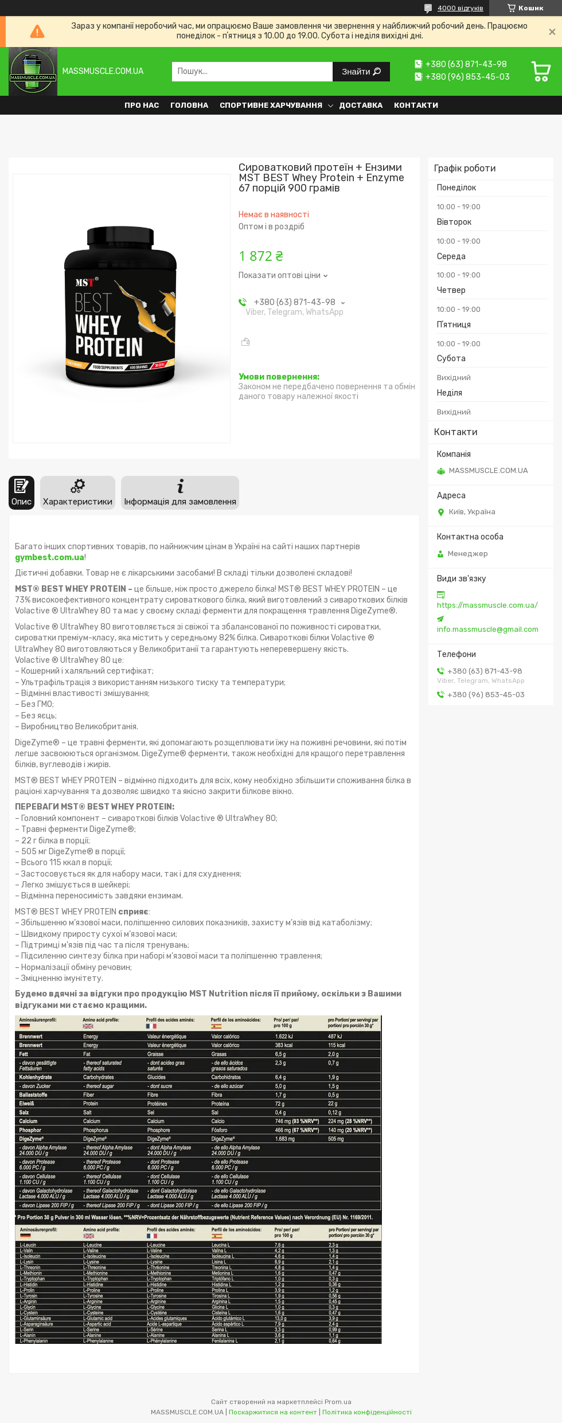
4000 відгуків (460, 8)
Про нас (141, 105)
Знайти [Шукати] (357, 71)
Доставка (361, 105)
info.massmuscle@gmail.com (487, 629)
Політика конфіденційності (367, 1412)
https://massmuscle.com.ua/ (487, 605)
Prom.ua (338, 1402)
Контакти (416, 105)
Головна (189, 105)
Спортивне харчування (271, 105)
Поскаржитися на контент (273, 1412)
